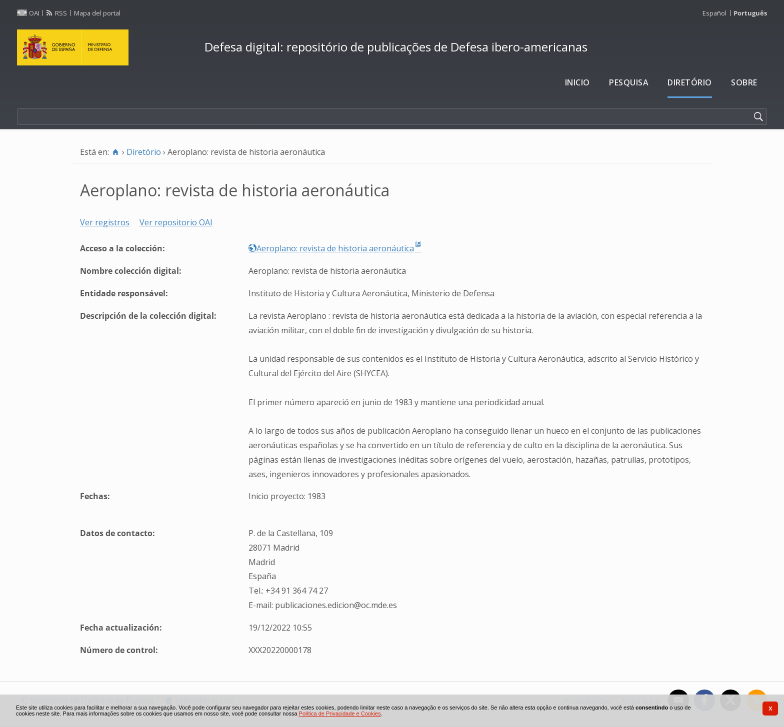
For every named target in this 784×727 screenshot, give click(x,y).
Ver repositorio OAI (176, 222)
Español (714, 12)
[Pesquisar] (758, 117)
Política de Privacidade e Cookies (340, 714)
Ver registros (105, 222)
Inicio (577, 82)
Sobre (744, 82)
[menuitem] (578, 82)
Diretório (690, 82)
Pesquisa (628, 82)
